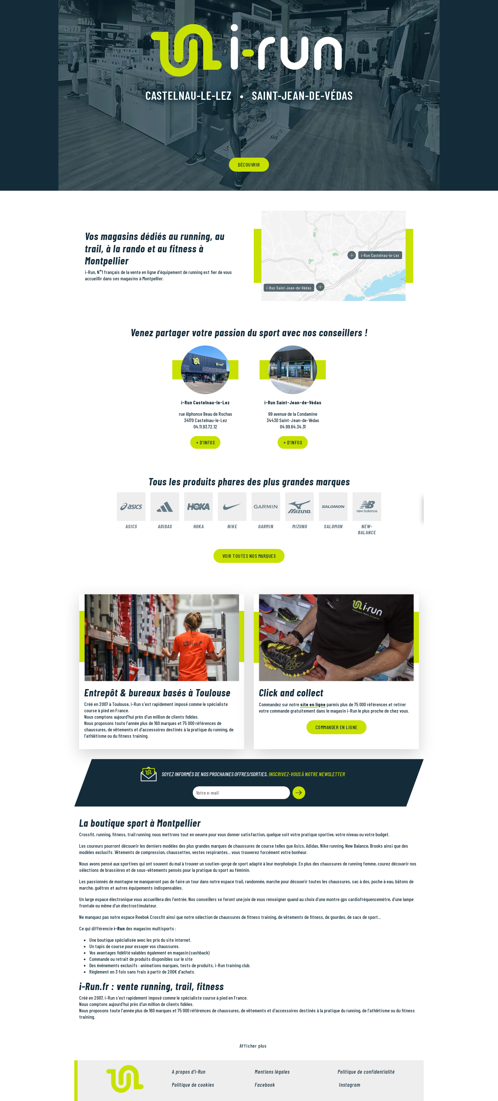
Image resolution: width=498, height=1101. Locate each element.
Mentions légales (272, 1071)
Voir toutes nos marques (249, 556)
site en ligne (313, 704)
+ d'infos (205, 442)
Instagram (349, 1084)
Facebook (265, 1084)
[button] (299, 792)
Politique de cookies (193, 1084)
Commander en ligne (336, 727)
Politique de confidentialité (366, 1071)
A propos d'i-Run (188, 1071)
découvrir (249, 164)
